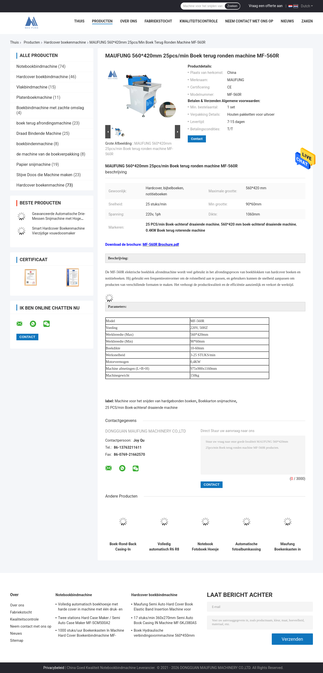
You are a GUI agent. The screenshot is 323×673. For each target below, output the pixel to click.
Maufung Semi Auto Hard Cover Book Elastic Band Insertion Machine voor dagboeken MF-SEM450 (163, 607)
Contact (197, 139)
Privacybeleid (53, 668)
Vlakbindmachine (31, 87)
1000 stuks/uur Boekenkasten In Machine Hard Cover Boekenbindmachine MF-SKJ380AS (91, 633)
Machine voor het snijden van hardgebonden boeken (155, 401)
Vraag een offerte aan (266, 6)
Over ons (128, 21)
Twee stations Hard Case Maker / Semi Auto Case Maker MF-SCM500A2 (89, 620)
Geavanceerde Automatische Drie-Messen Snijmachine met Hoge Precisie (58, 218)
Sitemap (16, 640)
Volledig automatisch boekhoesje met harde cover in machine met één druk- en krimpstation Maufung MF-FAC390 (90, 607)
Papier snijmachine (33, 164)
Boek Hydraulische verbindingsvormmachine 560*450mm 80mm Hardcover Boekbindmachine (164, 633)
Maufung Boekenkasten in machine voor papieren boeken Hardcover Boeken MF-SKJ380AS (287, 547)
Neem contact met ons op (249, 21)
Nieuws (287, 21)
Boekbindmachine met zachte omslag (50, 107)
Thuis (79, 21)
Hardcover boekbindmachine (42, 76)
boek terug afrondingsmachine (43, 123)
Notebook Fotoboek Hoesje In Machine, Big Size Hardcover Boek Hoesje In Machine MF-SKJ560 (205, 547)
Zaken (307, 21)
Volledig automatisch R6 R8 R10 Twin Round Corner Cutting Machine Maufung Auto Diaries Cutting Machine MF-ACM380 (164, 547)
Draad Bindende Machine (38, 133)
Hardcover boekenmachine (65, 42)
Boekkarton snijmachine (217, 401)
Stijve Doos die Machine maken (44, 174)
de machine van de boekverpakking (47, 154)
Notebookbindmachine (36, 66)
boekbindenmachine (34, 143)
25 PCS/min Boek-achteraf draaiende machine (141, 408)
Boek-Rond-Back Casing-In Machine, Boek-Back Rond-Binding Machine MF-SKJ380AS (123, 547)
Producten (102, 21)
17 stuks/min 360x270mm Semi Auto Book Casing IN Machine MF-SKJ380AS (165, 620)
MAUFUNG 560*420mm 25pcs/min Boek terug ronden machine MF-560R (139, 148)
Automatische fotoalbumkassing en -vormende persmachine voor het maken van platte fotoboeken (246, 547)
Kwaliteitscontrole (199, 21)
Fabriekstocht (158, 21)
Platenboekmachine (34, 97)
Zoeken (232, 6)
